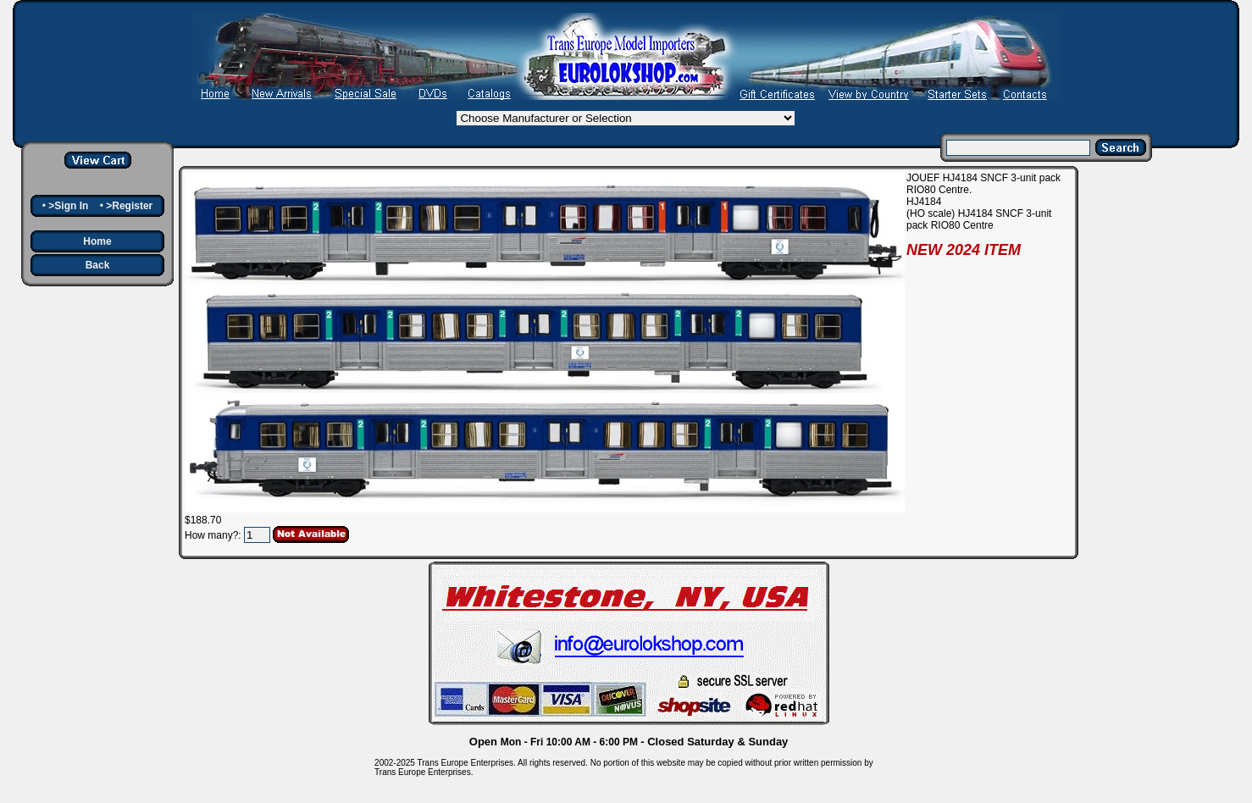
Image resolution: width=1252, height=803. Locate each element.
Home (97, 241)
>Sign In (68, 206)
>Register (129, 206)
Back (98, 265)
